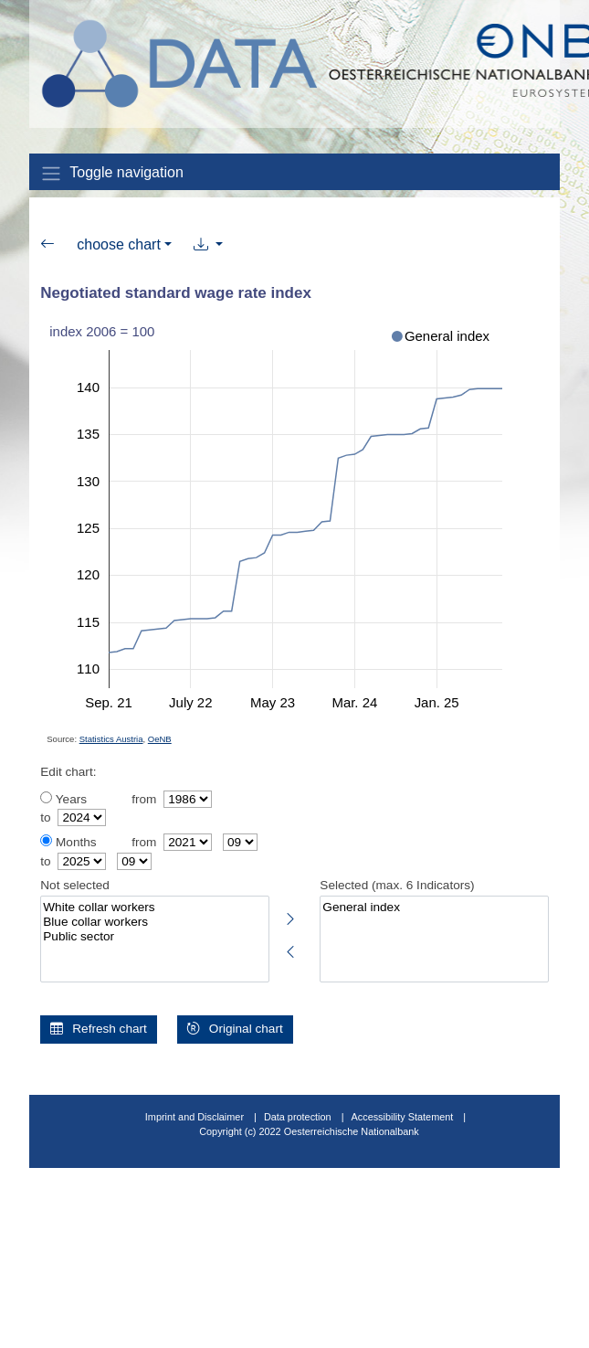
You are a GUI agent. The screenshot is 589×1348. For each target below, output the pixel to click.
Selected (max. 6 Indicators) (397, 885)
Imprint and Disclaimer (194, 1116)
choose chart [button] (119, 244)
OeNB (160, 739)
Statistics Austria (111, 739)
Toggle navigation (112, 174)
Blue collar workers (154, 922)
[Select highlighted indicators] (291, 915)
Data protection (297, 1116)
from (143, 799)
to (45, 817)
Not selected (75, 885)
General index (434, 907)
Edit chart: (68, 772)
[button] (209, 245)
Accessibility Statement (404, 1116)
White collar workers (154, 907)
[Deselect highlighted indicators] (291, 948)
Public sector (154, 936)
